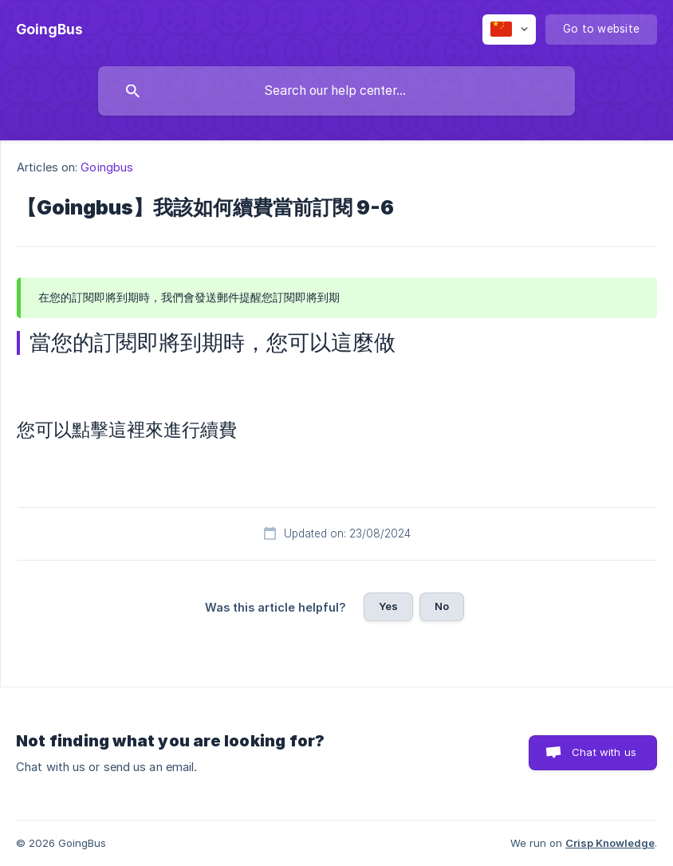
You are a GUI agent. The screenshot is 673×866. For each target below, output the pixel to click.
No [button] (442, 606)
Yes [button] (388, 606)
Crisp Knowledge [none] (610, 842)
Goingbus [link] (107, 167)
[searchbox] (336, 91)
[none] (49, 29)
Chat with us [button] (604, 752)
